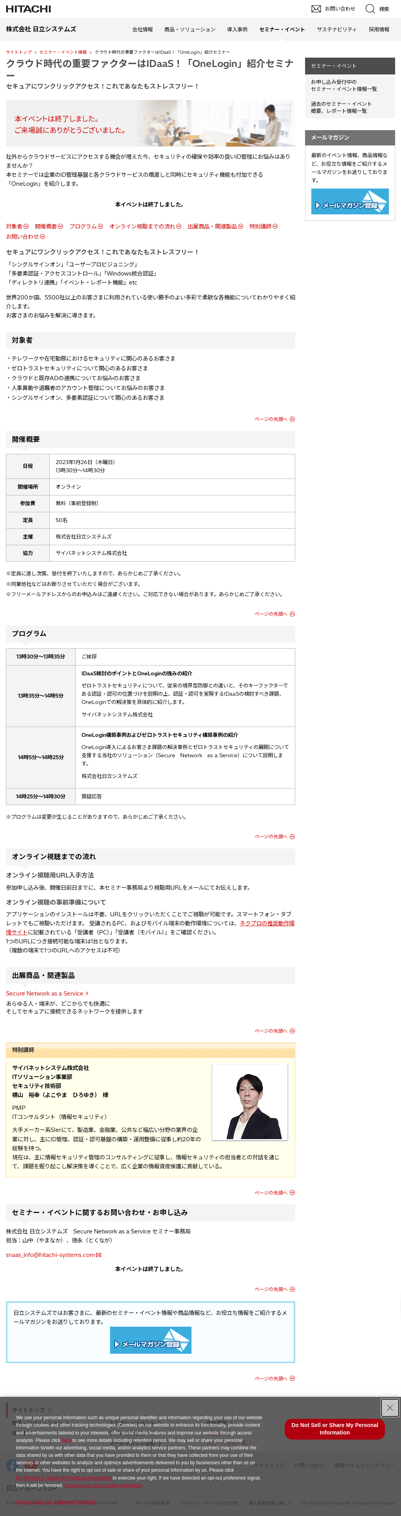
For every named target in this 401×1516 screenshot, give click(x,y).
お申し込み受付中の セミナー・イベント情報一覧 (344, 85)
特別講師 (260, 226)
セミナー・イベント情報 (63, 52)
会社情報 (142, 29)
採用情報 (379, 29)
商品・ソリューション (189, 29)
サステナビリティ (337, 29)
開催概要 (46, 226)
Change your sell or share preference (103, 1485)
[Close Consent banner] (390, 1407)
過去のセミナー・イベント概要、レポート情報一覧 (341, 107)
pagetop (391, 1302)
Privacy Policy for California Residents (56, 1502)
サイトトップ (19, 52)
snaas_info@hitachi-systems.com (50, 1254)
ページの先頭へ (271, 419)
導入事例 (237, 29)
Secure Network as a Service (44, 993)
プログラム (83, 226)
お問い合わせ (22, 236)
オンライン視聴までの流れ (142, 226)
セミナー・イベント (334, 66)
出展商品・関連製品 (212, 226)
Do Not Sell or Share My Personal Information (63, 1478)
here (66, 1440)
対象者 (14, 226)
